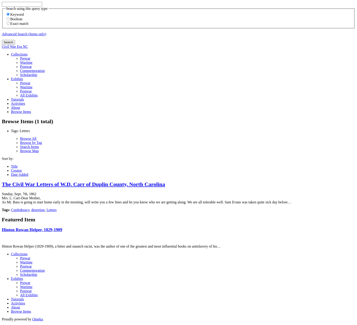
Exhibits (17, 79)
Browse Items (21, 112)
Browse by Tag (31, 143)
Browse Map (29, 151)
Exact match (17, 24)
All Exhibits (29, 95)
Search (8, 42)
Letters (51, 210)
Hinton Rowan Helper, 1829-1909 (32, 229)
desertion (38, 210)
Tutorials (17, 99)
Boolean (14, 19)
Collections (19, 54)
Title (14, 166)
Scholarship (28, 75)
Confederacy (20, 210)
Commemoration (32, 71)
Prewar (25, 58)
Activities (18, 103)
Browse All (28, 139)
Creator (16, 170)
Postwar (26, 67)
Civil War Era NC (15, 47)
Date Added (19, 175)
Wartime (26, 62)
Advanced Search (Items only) (24, 34)
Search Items (29, 147)
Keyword (15, 14)
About (15, 108)
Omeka (37, 319)
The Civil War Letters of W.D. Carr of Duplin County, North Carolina (83, 184)
